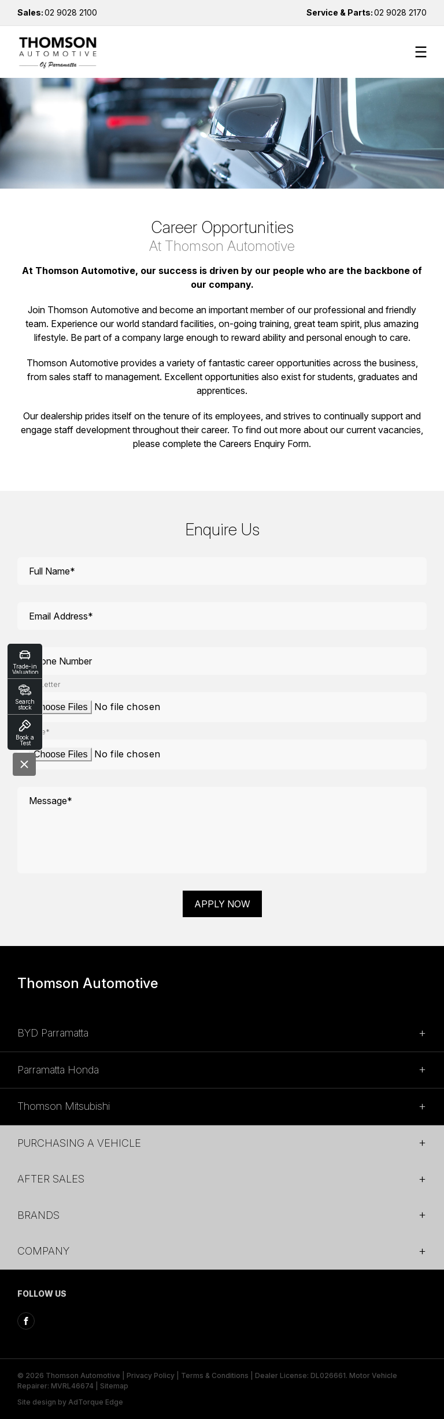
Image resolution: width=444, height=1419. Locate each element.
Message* (50, 800)
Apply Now (222, 904)
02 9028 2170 (366, 13)
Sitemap (114, 1386)
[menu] (421, 52)
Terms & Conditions (215, 1375)
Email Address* (61, 616)
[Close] (24, 764)
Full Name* (52, 571)
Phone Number (60, 661)
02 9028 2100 (57, 13)
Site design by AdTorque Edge (70, 1402)
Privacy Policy (151, 1375)
